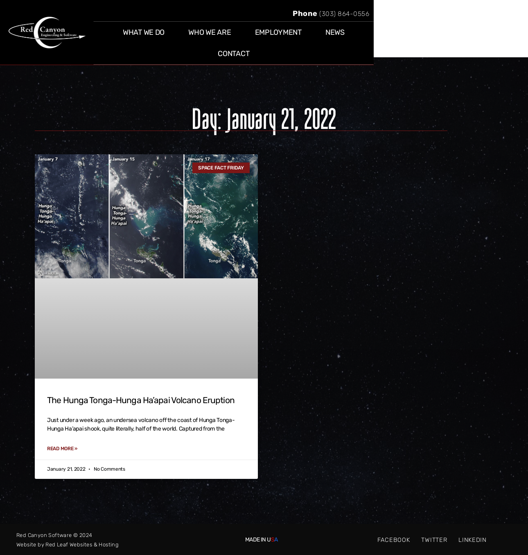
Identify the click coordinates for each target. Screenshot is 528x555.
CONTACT (445, 39)
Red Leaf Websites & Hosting (82, 544)
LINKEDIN (472, 539)
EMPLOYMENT (339, 39)
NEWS (396, 39)
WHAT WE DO (205, 39)
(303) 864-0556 (465, 20)
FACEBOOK (394, 539)
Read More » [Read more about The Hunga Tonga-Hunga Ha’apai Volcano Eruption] (62, 448)
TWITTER (434, 539)
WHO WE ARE (271, 39)
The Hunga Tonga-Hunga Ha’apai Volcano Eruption (141, 400)
